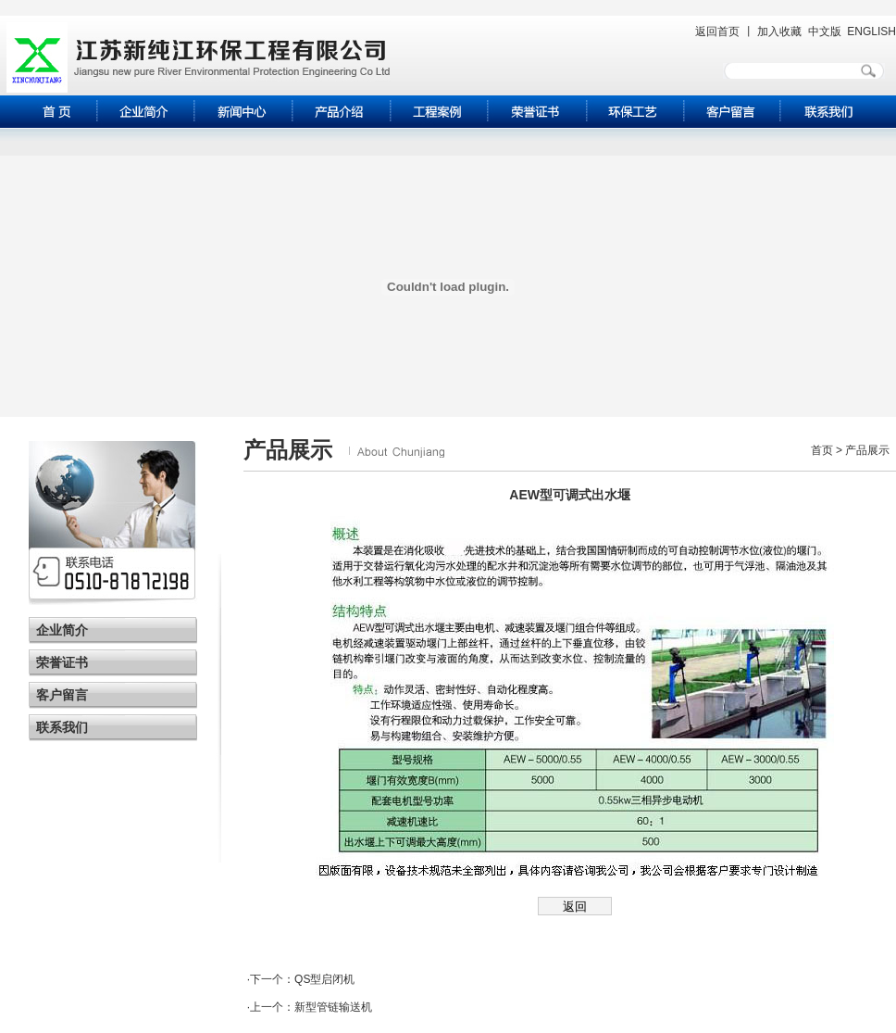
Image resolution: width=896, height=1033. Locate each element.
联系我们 (62, 727)
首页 (822, 450)
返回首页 (717, 31)
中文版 (824, 31)
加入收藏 (779, 31)
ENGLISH (871, 31)
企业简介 (62, 630)
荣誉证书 (62, 662)
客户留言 (62, 694)
